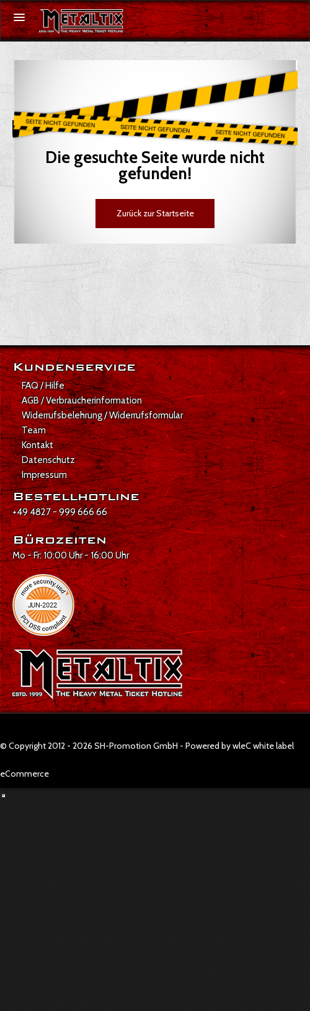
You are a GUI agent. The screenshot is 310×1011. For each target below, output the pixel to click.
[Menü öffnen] (19, 17)
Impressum (44, 474)
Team (34, 430)
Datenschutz (48, 460)
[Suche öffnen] (293, 18)
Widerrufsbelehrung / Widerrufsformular (102, 415)
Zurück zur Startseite (155, 213)
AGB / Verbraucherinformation (82, 400)
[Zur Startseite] (81, 21)
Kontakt (37, 445)
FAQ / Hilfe (43, 385)
